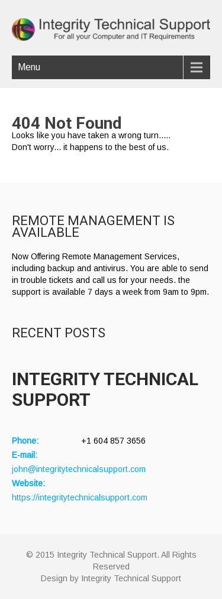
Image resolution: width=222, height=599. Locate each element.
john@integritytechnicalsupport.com (79, 469)
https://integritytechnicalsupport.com (79, 497)
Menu (29, 67)
